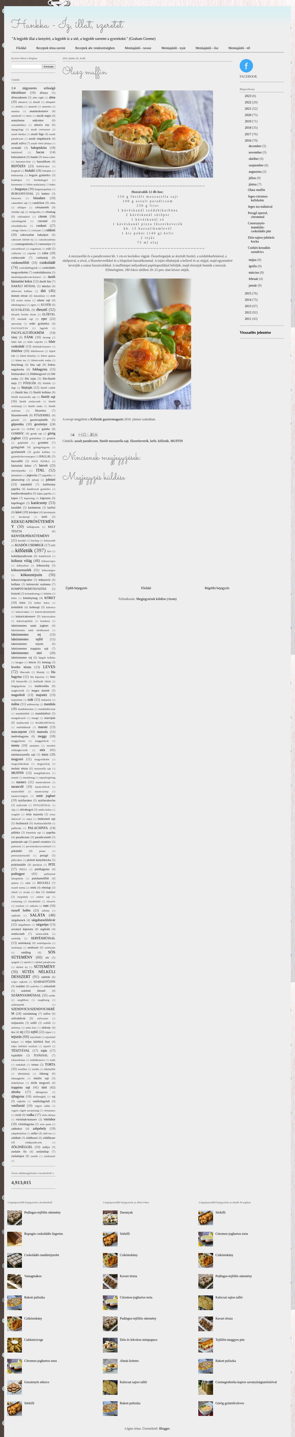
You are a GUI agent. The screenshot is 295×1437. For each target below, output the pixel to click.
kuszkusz (45, 621)
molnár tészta (19, 768)
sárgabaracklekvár (43, 920)
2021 (248, 108)
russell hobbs (21, 910)
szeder (52, 995)
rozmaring (16, 901)
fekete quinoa (48, 355)
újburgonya (42, 1092)
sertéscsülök (42, 934)
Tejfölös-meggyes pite (230, 1339)
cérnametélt (42, 207)
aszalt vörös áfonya (41, 143)
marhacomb (23, 722)
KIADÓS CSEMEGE (29, 545)
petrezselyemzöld (20, 855)
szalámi (20, 986)
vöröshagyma (26, 1124)
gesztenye (40, 424)
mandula (49, 704)
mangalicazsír (18, 718)
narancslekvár (42, 786)
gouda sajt (36, 433)
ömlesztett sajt (46, 818)
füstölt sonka (35, 406)
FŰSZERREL (42, 415)
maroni (42, 727)
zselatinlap (42, 1151)
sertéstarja (16, 947)
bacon (40, 152)
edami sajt (43, 300)
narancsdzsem (43, 782)
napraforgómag (47, 777)
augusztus (255, 171)
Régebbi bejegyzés (217, 588)
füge (13, 387)
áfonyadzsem (19, 97)
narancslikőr (17, 791)
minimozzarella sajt (23, 754)
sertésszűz (50, 947)
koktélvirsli (45, 556)
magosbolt (18, 695)
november (256, 152)
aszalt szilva (18, 143)
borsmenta (16, 184)
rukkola (34, 906)
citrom (42, 216)
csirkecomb (18, 257)
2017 (248, 134)
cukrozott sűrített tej (22, 239)
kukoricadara (22, 611)
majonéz (41, 695)
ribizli (14, 892)
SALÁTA (37, 915)
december (255, 146)
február (254, 279)
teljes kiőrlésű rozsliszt (24, 1046)
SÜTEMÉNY (44, 966)
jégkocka (32, 475)
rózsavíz (51, 901)
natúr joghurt (45, 795)
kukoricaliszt (48, 616)
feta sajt (35, 364)
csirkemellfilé (20, 262)
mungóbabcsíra (42, 773)
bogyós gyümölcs (40, 175)
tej (21, 1032)
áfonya (44, 92)
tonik (52, 1060)
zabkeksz (16, 1128)
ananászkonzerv (39, 111)
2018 (248, 127)
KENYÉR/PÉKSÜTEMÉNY (30, 536)
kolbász (15, 584)
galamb (15, 419)
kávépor (33, 512)
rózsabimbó (34, 901)
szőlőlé (47, 1023)
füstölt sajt (48, 396)
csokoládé (47, 262)
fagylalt (44, 328)
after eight (38, 97)
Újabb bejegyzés (76, 588)
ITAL (40, 470)
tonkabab (20, 1064)
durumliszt (39, 295)
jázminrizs (16, 475)
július (253, 178)
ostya (29, 819)
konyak (15, 593)
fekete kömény (28, 355)
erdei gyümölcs (39, 323)
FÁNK (28, 337)
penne (42, 851)
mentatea (34, 745)
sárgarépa (42, 924)
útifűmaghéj (39, 1096)
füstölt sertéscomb (30, 401)
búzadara (39, 198)
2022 (248, 102)
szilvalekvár (18, 1018)
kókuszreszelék (21, 570)
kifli (53, 545)
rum (46, 905)
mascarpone (19, 731)
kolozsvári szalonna (38, 584)
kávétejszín (49, 512)
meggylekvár (42, 741)
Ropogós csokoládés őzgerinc (43, 1233)
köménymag (30, 598)
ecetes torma (23, 300)
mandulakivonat (47, 709)
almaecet (22, 102)
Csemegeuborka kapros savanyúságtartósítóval (246, 1382)
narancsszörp (42, 791)
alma (52, 97)
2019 (248, 121)
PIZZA (23, 869)
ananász (15, 111)
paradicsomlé (43, 837)
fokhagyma (40, 369)
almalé (36, 102)
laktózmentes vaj (21, 657)
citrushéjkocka (19, 225)
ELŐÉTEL (48, 314)
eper (44, 318)
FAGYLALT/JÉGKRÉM (27, 332)
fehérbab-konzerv (42, 346)
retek (33, 887)
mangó (35, 718)
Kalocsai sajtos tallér (133, 1382)
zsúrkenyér (49, 1156)
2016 (248, 140)
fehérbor (16, 351)
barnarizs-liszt (23, 161)
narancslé (17, 786)
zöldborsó (32, 1137)
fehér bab (16, 342)
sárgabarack (18, 920)
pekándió (16, 851)
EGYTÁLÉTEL (20, 309)
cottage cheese (19, 230)
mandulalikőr (23, 713)
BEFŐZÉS (18, 166)
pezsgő (44, 855)
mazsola (42, 731)
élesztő (41, 309)
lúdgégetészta (18, 686)
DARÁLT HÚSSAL (23, 286)
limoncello (21, 681)
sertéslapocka (44, 943)
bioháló (30, 170)
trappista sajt (20, 1087)
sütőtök (45, 977)
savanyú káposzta (22, 929)
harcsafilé (17, 461)
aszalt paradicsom (86, 441)
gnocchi (15, 429)
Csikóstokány (33, 1318)
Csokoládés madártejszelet (41, 1255)
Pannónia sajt (33, 832)
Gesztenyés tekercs (36, 1382)
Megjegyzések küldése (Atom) (156, 599)
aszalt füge (37, 134)
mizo (45, 754)
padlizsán (16, 828)
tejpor (48, 1032)
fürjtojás (27, 387)
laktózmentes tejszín (27, 643)
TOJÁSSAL (41, 1055)
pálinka (15, 832)
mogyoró (17, 759)
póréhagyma (42, 869)
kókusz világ (21, 560)
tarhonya (15, 1027)
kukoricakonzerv (25, 616)
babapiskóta (39, 147)
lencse (32, 662)
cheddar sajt (17, 212)
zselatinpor (17, 1156)
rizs (38, 892)
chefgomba (35, 212)
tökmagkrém (18, 1078)
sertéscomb (18, 933)
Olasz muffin (256, 190)
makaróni (46, 699)
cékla (52, 203)
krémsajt (35, 607)
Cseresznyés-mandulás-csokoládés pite (259, 227)
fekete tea (20, 360)
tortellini (22, 1069)
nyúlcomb (21, 805)
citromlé (43, 221)
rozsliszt (20, 906)
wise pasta (45, 1124)
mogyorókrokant (20, 763)
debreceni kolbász (21, 291)
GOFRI (30, 429)
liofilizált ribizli (42, 681)
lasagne (19, 662)
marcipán (49, 718)
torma (35, 1064)
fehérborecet (37, 351)
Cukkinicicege (33, 1339)
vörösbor (49, 1119)
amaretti (32, 106)
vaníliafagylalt (41, 1101)
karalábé (16, 507)
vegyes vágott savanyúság (25, 1110)
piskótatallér (18, 864)
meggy (42, 736)
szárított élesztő (33, 990)
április (253, 266)
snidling (26, 952)
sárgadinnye (24, 924)
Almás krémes (129, 1361)
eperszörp (16, 323)
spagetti (15, 962)
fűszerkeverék (139, 441)
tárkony (46, 1027)
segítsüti (45, 929)
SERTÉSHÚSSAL (43, 938)
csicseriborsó (18, 248)
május (253, 260)
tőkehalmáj (24, 1073)
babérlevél (16, 152)
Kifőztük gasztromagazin (106, 419)
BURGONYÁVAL (22, 193)
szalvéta (34, 986)
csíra (45, 253)
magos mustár (41, 690)
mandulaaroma (25, 709)
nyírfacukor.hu (46, 800)
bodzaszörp (17, 175)
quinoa (14, 883)
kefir (153, 441)
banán (34, 157)
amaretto (46, 106)
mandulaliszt (43, 713)
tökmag (44, 1073)
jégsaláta (47, 475)
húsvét (43, 465)
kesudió (22, 540)
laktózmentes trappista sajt (29, 648)
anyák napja (43, 115)
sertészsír (33, 947)
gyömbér (43, 442)
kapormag (29, 498)
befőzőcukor (43, 166)
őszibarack (22, 823)
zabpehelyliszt (18, 1133)
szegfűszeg (43, 1000)
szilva (46, 1013)
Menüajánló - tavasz (138, 48)
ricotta (26, 892)
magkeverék (17, 690)
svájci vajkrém (19, 981)
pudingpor (18, 873)
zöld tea (47, 1133)
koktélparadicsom (21, 556)
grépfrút (51, 438)
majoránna (16, 699)
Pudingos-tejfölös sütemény (42, 1212)
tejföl (34, 1032)
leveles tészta (21, 667)
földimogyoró (38, 374)
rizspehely (22, 897)
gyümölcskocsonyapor (23, 456)
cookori (41, 225)
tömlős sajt (41, 1078)
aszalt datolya (18, 134)
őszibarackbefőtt (42, 823)
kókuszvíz (44, 579)
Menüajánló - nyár (173, 48)
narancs (21, 782)
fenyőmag (17, 364)
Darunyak (126, 1212)
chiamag (50, 211)
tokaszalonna (18, 1060)
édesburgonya (18, 304)
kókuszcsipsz (48, 561)
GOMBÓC (17, 433)
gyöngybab (17, 447)
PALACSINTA (38, 828)
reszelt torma (18, 887)
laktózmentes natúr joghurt (29, 625)
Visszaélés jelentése (255, 332)
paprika (51, 832)
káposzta (45, 498)
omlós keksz (44, 809)
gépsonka (17, 424)
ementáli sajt (25, 319)
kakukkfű (26, 484)
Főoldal (21, 48)
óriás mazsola (34, 814)
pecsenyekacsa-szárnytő (38, 846)
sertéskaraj (24, 943)
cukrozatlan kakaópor (34, 234)
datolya (46, 286)
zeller (34, 1133)
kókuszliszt (23, 565)
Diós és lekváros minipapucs (139, 1339)
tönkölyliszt (17, 1083)
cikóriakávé (24, 216)
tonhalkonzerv (37, 1060)
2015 (248, 293)
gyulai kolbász (41, 452)
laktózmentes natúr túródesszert (30, 630)
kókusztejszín (31, 575)
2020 (248, 115)
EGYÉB (46, 304)
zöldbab (16, 1137)
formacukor (18, 374)
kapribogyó (18, 503)
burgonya (21, 189)
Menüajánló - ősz (207, 48)
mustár (14, 777)
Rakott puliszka (34, 1297)
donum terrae (19, 295)
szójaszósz (17, 1022)
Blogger (164, 1428)
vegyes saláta (42, 1105)
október (254, 158)
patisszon (16, 846)
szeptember (256, 165)
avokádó (16, 147)
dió (43, 291)
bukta (52, 184)
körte (22, 602)
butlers (46, 193)
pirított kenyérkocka (39, 860)
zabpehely (39, 1128)
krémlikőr (17, 607)
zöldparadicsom (33, 1142)
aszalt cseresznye (40, 129)
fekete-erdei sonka (41, 360)
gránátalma (35, 438)
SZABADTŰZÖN (44, 981)
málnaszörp (33, 704)
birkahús (46, 170)
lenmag (46, 662)
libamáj (40, 672)
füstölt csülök (48, 387)
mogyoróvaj (43, 763)
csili (48, 248)
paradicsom (22, 837)
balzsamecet (18, 157)
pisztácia (37, 864)
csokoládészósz (42, 272)
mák (30, 699)
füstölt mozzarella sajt (114, 441)
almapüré (50, 102)
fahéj (14, 337)
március (254, 272)
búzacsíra (16, 198)
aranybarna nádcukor (27, 120)
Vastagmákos (32, 1276)
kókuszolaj (42, 565)
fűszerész (40, 410)
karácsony (39, 503)
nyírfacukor (25, 800)
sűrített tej (21, 967)
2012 (248, 312)
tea (13, 1032)
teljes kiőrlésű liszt (37, 1041)
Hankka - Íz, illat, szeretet (67, 25)
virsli (18, 1115)
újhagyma (17, 1096)
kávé (19, 512)
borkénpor (16, 180)
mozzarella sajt (42, 768)
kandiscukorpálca (21, 493)
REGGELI (43, 882)
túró (44, 1087)
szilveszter (42, 1018)
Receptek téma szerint (50, 48)
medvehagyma (19, 736)
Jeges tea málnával (260, 206)
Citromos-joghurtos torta (40, 1361)
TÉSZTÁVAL (20, 1050)
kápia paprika (44, 493)
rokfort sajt (43, 897)
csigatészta (35, 248)
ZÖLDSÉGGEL (22, 1147)
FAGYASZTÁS (19, 328)
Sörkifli (29, 1403)
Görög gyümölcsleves (230, 1403)
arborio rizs (41, 124)
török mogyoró (40, 1082)
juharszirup (18, 479)
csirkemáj (42, 257)
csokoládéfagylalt (28, 267)
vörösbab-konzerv (26, 1119)
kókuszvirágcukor (21, 579)
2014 (248, 299)
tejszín (16, 1036)
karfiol (51, 507)
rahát (28, 883)
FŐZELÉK (29, 383)
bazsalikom (43, 161)
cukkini (50, 230)
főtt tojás (30, 378)
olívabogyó (26, 809)
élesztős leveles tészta (23, 314)
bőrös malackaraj (36, 184)
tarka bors (31, 1027)
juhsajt (35, 479)
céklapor (21, 207)
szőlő (33, 1022)
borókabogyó (41, 180)
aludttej (19, 106)
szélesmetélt (17, 1004)
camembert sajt (19, 203)
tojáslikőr (16, 1055)
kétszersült (49, 540)
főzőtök (47, 383)
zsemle (34, 1156)
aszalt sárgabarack (40, 138)
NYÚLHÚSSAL (42, 805)
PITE (51, 864)
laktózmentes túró (26, 653)
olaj (13, 809)
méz (42, 750)
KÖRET (49, 598)
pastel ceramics (42, 841)
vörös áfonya (48, 1115)
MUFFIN (176, 441)
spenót (27, 962)
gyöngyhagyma (41, 447)
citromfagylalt (18, 221)
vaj (53, 1096)
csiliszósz (16, 253)
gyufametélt (18, 451)
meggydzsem (18, 741)
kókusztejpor (48, 570)
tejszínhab (35, 1037)
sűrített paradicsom (45, 962)
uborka (15, 1092)
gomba (46, 429)
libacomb (25, 672)
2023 (248, 96)
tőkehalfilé (49, 1069)
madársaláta (42, 686)
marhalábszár (24, 727)
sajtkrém (15, 915)
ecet (53, 295)
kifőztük (163, 441)
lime (52, 676)
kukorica (50, 607)
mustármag (29, 777)
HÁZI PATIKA (41, 461)
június (253, 184)
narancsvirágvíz (19, 796)
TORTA (50, 1064)
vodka (30, 1115)
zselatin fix (19, 1151)
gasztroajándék (39, 419)
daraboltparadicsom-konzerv (26, 277)
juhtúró (50, 479)
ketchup (35, 540)
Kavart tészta (128, 1276)
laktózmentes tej (26, 634)
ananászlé (16, 115)
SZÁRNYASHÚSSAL (26, 995)
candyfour (38, 202)
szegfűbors (23, 1000)
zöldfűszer (49, 1137)
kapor (14, 498)
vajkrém (21, 1101)
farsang (47, 337)
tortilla (35, 1069)
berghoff (15, 170)
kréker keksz (42, 602)
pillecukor (16, 860)
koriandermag (32, 593)
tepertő (47, 1046)
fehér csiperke (35, 342)
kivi (49, 551)
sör (47, 957)
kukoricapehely (25, 621)
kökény (48, 593)
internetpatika (18, 470)
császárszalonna (47, 239)
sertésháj (15, 938)
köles (14, 598)
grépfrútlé (23, 442)
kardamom (34, 507)
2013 (248, 306)
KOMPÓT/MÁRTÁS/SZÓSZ (29, 588)
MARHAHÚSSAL (45, 722)
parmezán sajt (19, 841)
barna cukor (49, 157)
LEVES (49, 667)
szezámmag (30, 1013)
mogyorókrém (42, 759)
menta (15, 745)
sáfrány (46, 910)
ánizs (29, 115)
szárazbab (49, 986)
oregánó (15, 814)
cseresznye (44, 244)
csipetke (31, 253)
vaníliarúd (18, 1105)
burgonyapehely (43, 189)
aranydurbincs (18, 125)
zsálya (46, 1147)
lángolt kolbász (47, 657)
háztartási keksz (21, 465)
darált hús (45, 281)
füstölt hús (21, 392)
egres (33, 304)
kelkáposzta (33, 527)
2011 (248, 318)
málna (15, 704)
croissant (36, 230)
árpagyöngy (17, 129)
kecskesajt (24, 516)
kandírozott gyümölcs (39, 489)
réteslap (46, 887)
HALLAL (45, 456)
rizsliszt (50, 892)
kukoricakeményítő (45, 611)
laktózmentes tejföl (27, 639)
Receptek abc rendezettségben (95, 48)
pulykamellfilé (40, 878)
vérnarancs (49, 1110)
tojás (44, 1050)
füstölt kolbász (42, 392)
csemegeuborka (24, 244)
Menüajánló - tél (239, 48)
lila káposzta (37, 677)
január (253, 285)
